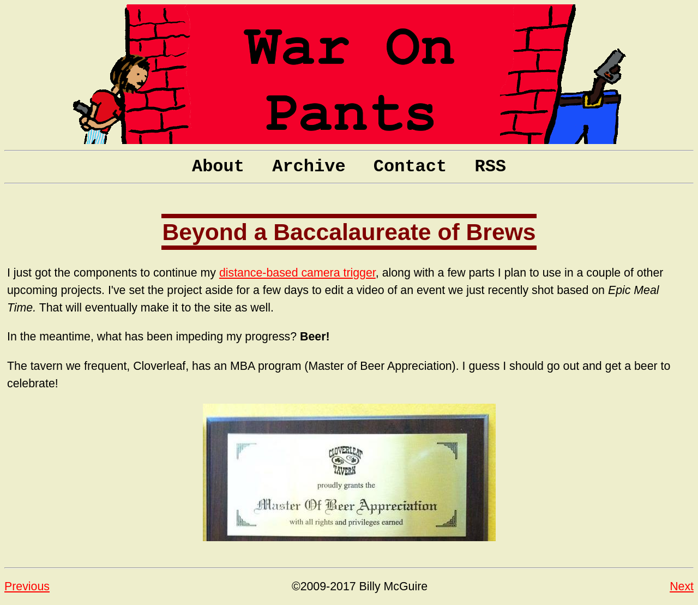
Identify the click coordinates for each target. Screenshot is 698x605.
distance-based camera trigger (297, 272)
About (218, 167)
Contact (410, 167)
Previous (27, 586)
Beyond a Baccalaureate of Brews (348, 232)
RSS (490, 167)
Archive (308, 167)
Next (682, 586)
